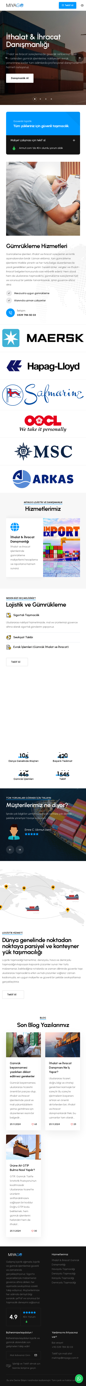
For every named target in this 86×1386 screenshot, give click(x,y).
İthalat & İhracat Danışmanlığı (22, 539)
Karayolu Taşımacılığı (63, 1278)
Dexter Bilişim (20, 1380)
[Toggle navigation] (82, 5)
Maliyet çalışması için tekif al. (43, 140)
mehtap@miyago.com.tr (65, 1357)
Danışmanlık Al (20, 78)
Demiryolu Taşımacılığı (64, 1282)
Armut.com (25, 148)
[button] (34, 99)
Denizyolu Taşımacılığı (63, 1273)
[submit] (35, 1355)
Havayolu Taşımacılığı (63, 1269)
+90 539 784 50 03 (62, 1347)
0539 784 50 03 (26, 315)
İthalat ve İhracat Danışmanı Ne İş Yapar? (60, 1067)
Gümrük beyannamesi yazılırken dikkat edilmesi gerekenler (22, 1069)
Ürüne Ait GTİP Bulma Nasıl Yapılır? (22, 1168)
